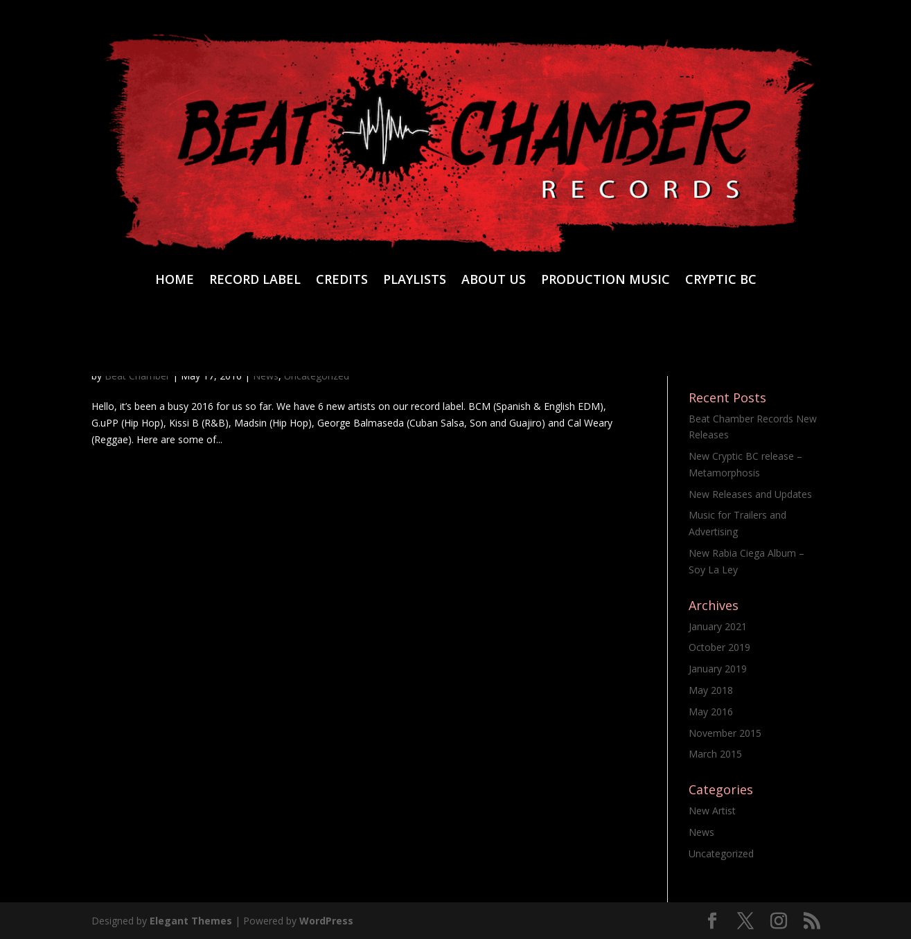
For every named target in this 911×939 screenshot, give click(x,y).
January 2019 (718, 668)
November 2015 (725, 733)
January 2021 (718, 626)
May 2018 (711, 690)
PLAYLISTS (414, 280)
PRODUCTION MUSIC (605, 280)
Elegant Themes (191, 920)
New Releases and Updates (750, 494)
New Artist (712, 810)
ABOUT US (493, 280)
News (701, 832)
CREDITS (342, 280)
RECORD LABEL (255, 280)
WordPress (326, 920)
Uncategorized (721, 853)
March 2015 (715, 753)
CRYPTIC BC (721, 280)
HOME (174, 280)
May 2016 (711, 711)
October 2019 (719, 647)
